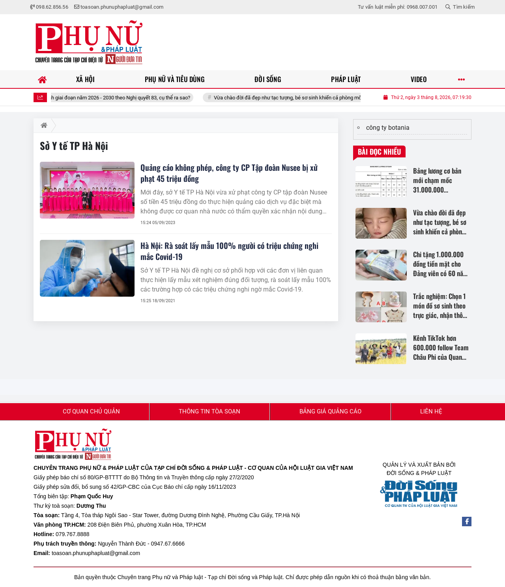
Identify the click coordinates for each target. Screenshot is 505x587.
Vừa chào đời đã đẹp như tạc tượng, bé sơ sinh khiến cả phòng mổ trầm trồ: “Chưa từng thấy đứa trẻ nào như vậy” (348, 98)
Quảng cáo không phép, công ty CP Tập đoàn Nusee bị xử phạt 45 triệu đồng (229, 172)
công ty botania (388, 127)
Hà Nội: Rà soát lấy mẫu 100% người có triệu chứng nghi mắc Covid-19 (229, 250)
